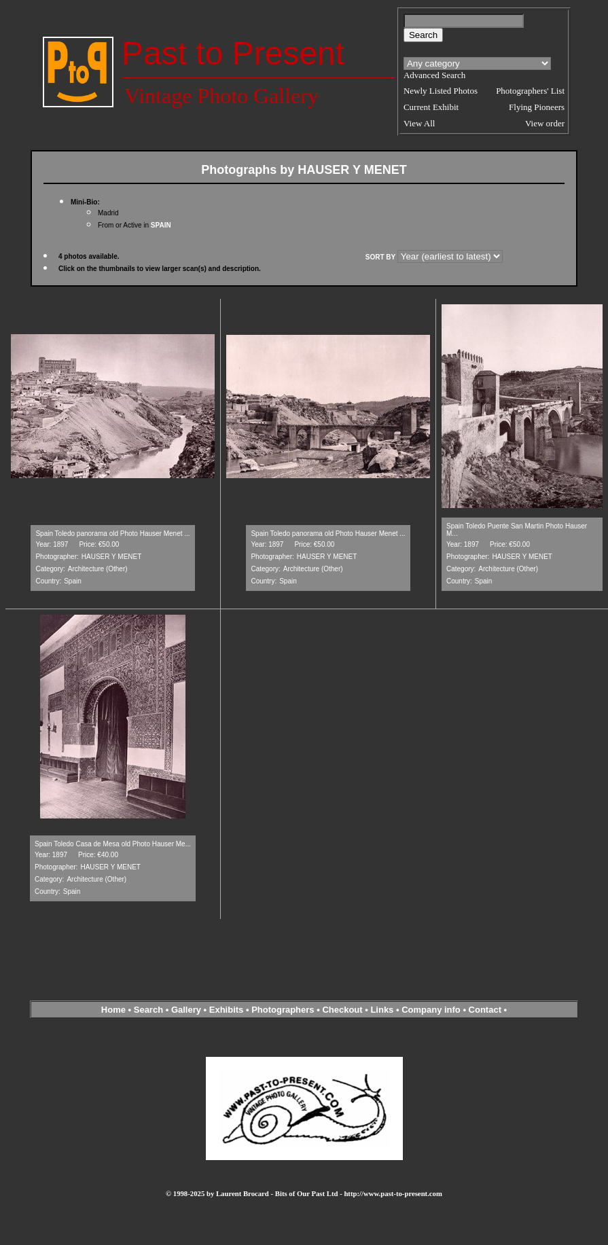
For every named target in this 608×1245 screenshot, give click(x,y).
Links (381, 1010)
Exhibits (226, 1010)
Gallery (186, 1010)
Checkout (342, 1010)
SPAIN (161, 225)
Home (113, 1010)
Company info (432, 1010)
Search (148, 1010)
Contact (485, 1010)
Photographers (282, 1010)
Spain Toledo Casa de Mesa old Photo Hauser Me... (113, 844)
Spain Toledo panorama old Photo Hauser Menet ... (112, 533)
